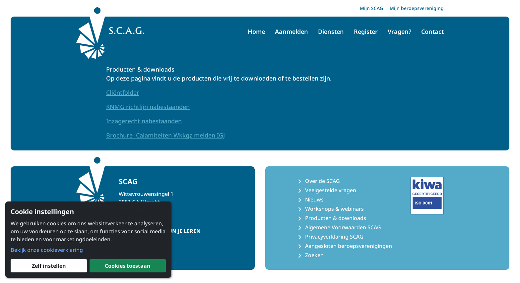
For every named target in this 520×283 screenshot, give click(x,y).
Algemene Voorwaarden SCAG (343, 227)
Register (366, 31)
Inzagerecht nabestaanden (144, 121)
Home (256, 31)
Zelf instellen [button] (49, 265)
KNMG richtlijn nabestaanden (148, 107)
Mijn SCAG (371, 8)
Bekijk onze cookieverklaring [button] (47, 250)
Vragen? (399, 31)
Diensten (331, 31)
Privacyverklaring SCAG (334, 236)
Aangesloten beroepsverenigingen (348, 246)
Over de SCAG (322, 181)
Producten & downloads (335, 218)
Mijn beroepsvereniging (417, 8)
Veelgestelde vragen (330, 190)
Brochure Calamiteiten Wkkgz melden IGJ (165, 135)
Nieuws (314, 199)
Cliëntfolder (122, 92)
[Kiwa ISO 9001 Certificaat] (427, 195)
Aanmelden (291, 31)
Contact (432, 31)
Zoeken (314, 255)
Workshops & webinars (334, 208)
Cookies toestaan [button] (128, 265)
